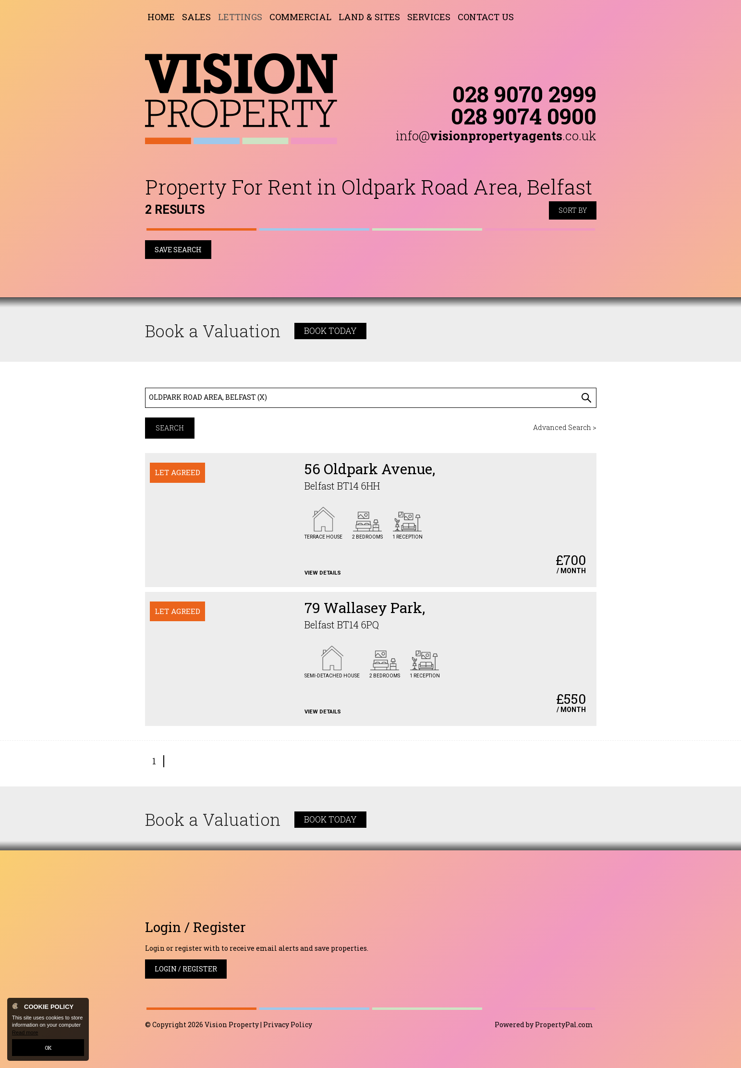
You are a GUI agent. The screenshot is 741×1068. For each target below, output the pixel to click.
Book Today (330, 330)
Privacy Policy (287, 1024)
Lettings (240, 17)
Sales (196, 17)
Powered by (544, 1024)
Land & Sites (369, 17)
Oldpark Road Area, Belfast (208, 397)
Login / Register (186, 968)
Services (428, 17)
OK (48, 1047)
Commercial (300, 17)
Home (161, 17)
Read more (25, 1032)
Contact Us (486, 17)
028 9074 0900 (523, 116)
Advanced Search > (564, 427)
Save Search (178, 249)
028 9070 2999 (524, 94)
